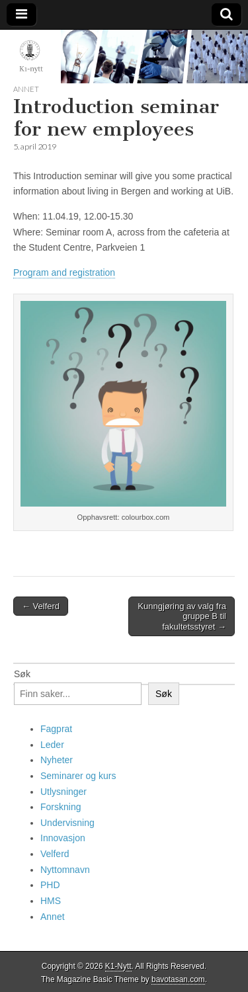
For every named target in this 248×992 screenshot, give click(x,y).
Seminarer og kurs (78, 775)
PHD (50, 885)
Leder (52, 744)
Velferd (54, 853)
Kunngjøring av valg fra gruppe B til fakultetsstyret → (182, 616)
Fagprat (56, 728)
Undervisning (67, 822)
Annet (26, 89)
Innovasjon (62, 838)
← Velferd (41, 606)
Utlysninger (63, 791)
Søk (22, 674)
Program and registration (64, 272)
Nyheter (56, 760)
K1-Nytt (118, 966)
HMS (50, 900)
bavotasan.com (178, 979)
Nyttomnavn (65, 869)
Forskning (60, 807)
